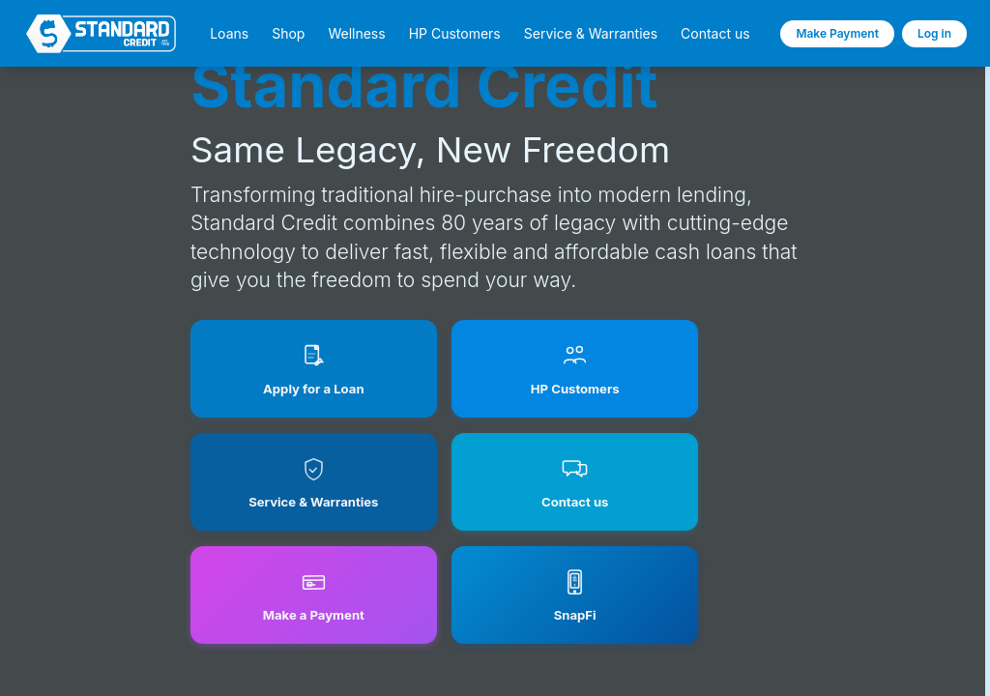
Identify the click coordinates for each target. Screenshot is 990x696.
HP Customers (455, 34)
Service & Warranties (590, 34)
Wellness (356, 34)
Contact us (715, 34)
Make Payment (837, 33)
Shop (288, 34)
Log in (934, 33)
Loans (229, 34)
